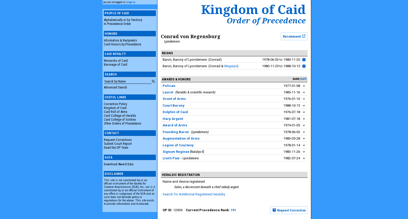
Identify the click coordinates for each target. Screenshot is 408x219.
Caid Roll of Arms (115, 112)
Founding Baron (176, 132)
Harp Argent (173, 119)
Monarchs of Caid (116, 61)
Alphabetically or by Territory (123, 20)
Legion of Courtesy (178, 145)
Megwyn (230, 66)
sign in (131, 2)
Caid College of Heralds (120, 116)
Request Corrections (118, 140)
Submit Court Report (118, 144)
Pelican (169, 86)
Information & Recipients (120, 40)
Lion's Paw (171, 158)
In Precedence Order (117, 24)
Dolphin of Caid (175, 112)
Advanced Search (115, 87)
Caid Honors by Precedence (122, 44)
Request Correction (289, 210)
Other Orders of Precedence (122, 123)
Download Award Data (118, 164)
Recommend (294, 36)
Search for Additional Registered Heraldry (194, 194)
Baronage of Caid (115, 64)
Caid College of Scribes (120, 119)
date (304, 79)
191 (233, 210)
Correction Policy (115, 104)
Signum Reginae (176, 152)
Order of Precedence (266, 20)
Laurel (168, 92)
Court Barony (173, 105)
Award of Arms (175, 125)
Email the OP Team (116, 147)
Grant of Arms (174, 99)
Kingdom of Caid (115, 108)
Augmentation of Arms (181, 138)
